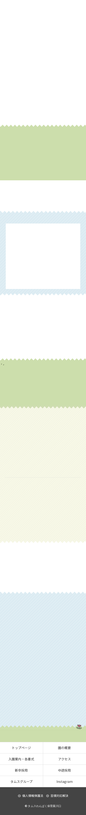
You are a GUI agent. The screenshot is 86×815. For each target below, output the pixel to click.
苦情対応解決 (57, 795)
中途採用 (64, 770)
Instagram (64, 781)
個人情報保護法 (30, 795)
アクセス (64, 759)
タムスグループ (21, 781)
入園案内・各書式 (21, 759)
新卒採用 (21, 770)
